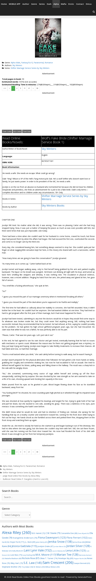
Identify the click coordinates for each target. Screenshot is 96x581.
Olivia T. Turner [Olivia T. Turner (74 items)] (49, 558)
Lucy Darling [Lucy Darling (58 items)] (29, 555)
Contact (80, 4)
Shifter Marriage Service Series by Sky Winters (30, 68)
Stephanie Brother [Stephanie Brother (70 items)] (11, 567)
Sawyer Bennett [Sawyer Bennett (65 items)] (82, 563)
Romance (49, 62)
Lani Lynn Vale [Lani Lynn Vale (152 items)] (38, 550)
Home (4, 4)
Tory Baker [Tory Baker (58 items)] (27, 567)
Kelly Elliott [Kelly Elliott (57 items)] (17, 551)
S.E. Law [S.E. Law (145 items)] (33, 563)
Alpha (56, 4)
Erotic (71, 4)
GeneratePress (85, 577)
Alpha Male (15, 62)
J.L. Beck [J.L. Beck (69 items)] (30, 542)
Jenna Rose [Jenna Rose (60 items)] (79, 542)
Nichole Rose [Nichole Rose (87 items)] (30, 558)
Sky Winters (17, 65)
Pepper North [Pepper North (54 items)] (80, 558)
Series (42, 4)
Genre (34, 4)
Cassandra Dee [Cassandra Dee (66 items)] (69, 533)
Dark (49, 4)
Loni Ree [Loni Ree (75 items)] (16, 555)
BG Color (17, 131)
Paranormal (39, 62)
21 (29, 88)
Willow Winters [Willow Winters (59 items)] (52, 567)
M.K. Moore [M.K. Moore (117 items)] (45, 554)
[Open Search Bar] (93, 12)
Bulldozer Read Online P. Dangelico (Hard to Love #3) (25, 479)
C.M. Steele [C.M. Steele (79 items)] (53, 533)
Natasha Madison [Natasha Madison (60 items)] (13, 558)
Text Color (7, 131)
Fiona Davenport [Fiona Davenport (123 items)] (52, 537)
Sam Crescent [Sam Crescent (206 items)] (58, 562)
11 (24, 88)
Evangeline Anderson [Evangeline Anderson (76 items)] (25, 537)
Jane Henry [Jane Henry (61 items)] (42, 542)
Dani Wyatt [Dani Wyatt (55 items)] (83, 533)
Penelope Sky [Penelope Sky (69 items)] (65, 558)
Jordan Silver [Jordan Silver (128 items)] (78, 546)
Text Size (27, 131)
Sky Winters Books (53, 205)
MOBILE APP (14, 4)
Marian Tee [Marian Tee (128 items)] (67, 554)
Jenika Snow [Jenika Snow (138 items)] (60, 541)
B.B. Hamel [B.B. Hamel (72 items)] (38, 533)
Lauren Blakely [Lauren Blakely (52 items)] (58, 551)
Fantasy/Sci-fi (27, 62)
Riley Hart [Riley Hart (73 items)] (17, 563)
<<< (4, 88)
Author (25, 4)
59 (37, 88)
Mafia (63, 4)
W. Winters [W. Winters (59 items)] (39, 567)
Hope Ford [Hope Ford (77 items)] (17, 542)
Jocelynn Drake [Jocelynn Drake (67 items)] (45, 546)
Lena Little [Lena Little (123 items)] (76, 550)
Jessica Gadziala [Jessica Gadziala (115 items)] (24, 546)
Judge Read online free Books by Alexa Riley (21, 476)
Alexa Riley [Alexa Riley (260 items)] (16, 532)
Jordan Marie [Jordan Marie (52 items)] (60, 546)
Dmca (88, 4)
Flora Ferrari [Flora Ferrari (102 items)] (77, 537)
